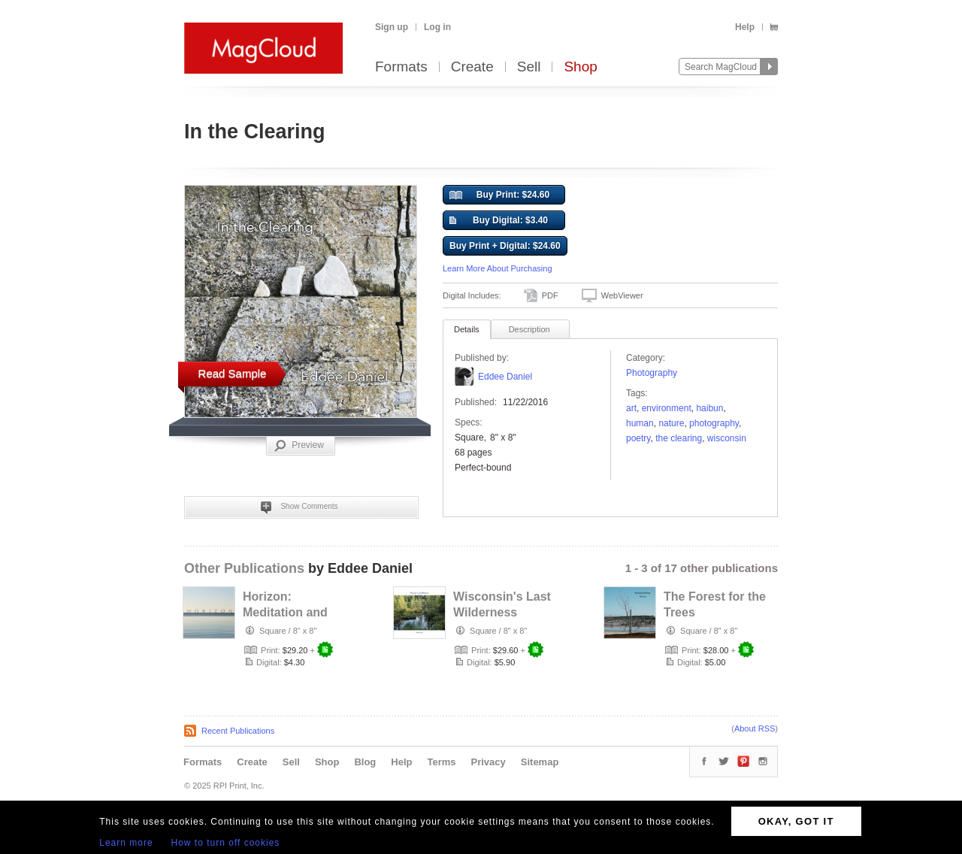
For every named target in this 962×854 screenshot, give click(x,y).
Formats (401, 67)
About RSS (754, 728)
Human (640, 423)
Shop (580, 67)
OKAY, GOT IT (796, 821)
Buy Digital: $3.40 (498, 221)
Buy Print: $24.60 (499, 195)
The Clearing (678, 438)
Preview (299, 446)
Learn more (126, 842)
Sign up (391, 27)
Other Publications (244, 568)
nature (671, 423)
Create (472, 67)
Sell (529, 67)
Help (745, 27)
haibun (709, 408)
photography (714, 423)
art (631, 408)
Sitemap (540, 762)
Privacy (488, 762)
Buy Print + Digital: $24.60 (505, 246)
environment (666, 408)
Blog (365, 762)
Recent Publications (237, 730)
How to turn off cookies (225, 842)
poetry (638, 438)
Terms (441, 762)
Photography (651, 373)
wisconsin (726, 438)
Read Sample (232, 373)
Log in (437, 27)
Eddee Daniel (505, 376)
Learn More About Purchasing (497, 268)
